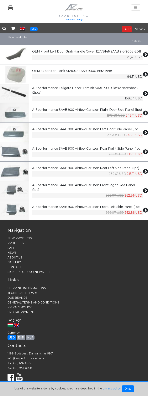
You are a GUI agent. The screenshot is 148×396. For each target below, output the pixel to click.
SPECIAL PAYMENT (21, 312)
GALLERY (14, 262)
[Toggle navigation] (135, 7)
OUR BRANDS (17, 297)
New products (17, 37)
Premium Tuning (74, 19)
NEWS (140, 29)
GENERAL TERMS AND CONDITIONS (33, 302)
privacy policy (112, 388)
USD (33, 28)
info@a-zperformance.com (26, 358)
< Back (135, 41)
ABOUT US (15, 257)
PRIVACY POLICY (20, 307)
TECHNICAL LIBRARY (23, 293)
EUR (21, 337)
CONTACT (14, 267)
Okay (127, 388)
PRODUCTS (16, 243)
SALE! (127, 29)
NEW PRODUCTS (20, 238)
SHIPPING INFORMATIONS (27, 288)
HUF (30, 337)
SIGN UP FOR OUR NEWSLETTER (31, 272)
